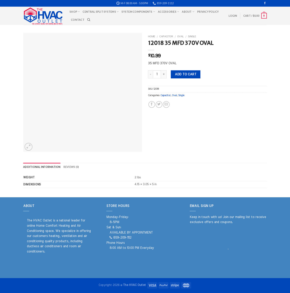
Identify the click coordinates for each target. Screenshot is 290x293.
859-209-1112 (120, 237)
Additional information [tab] (42, 166)
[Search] (88, 20)
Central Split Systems (101, 12)
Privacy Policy (208, 11)
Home (151, 36)
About (188, 12)
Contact (77, 19)
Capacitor (166, 36)
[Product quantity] (157, 74)
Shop (74, 12)
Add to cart (185, 74)
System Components (138, 12)
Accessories (168, 12)
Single (192, 36)
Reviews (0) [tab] (71, 166)
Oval (180, 36)
